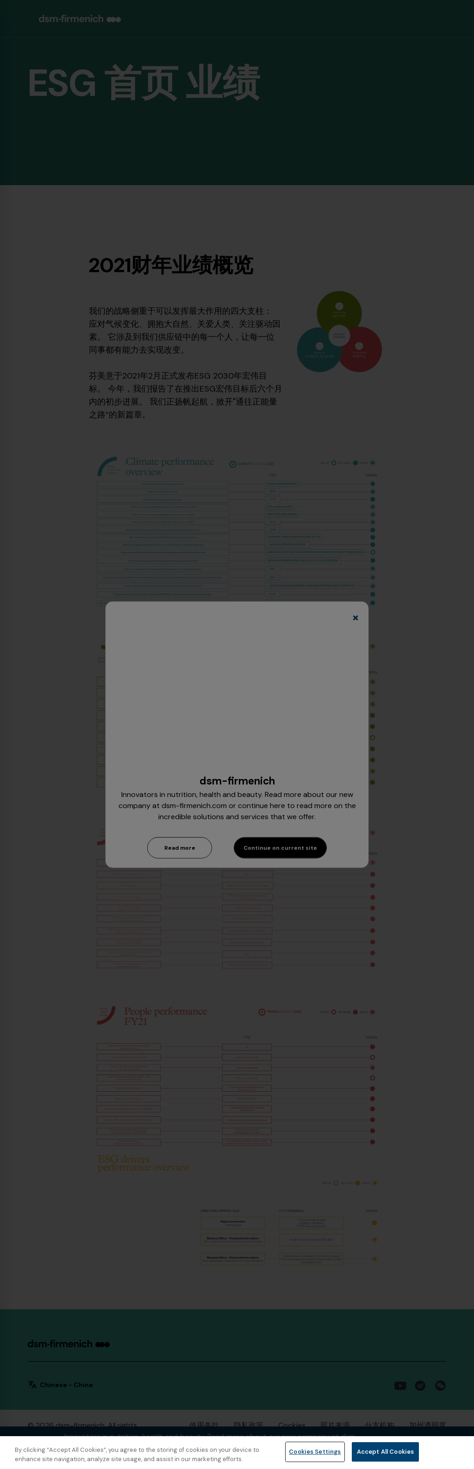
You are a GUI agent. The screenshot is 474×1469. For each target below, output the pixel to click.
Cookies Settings (315, 1452)
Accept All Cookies (385, 1452)
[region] (237, 1452)
